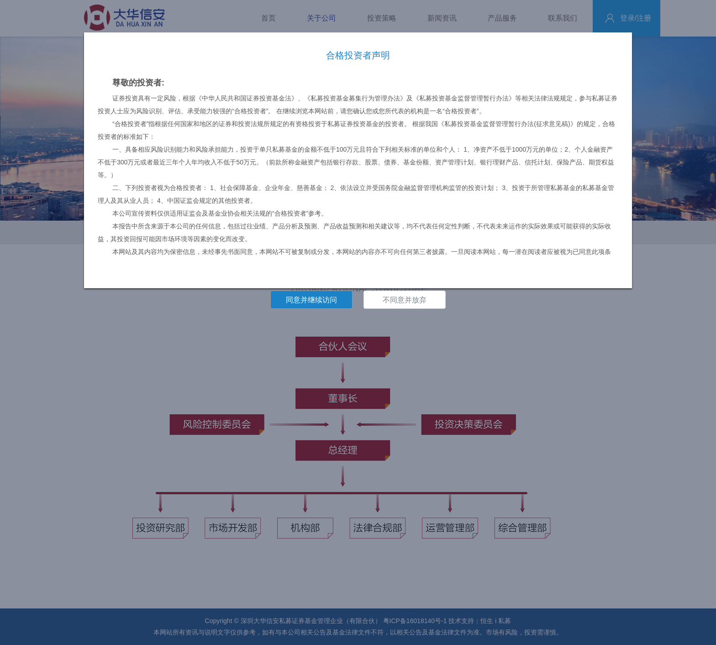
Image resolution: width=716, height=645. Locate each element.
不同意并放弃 (404, 300)
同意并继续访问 (311, 300)
